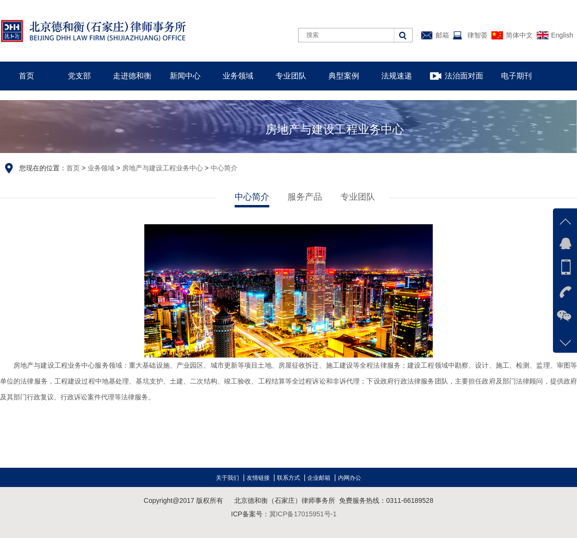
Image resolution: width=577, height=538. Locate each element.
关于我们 (227, 477)
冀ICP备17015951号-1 (303, 514)
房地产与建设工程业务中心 (162, 168)
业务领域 (238, 76)
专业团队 (291, 76)
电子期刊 (516, 76)
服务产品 (305, 197)
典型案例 (343, 76)
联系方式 (288, 477)
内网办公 (349, 477)
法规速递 (396, 76)
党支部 (79, 76)
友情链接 (258, 477)
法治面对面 (464, 76)
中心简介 (224, 168)
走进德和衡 (132, 76)
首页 (26, 76)
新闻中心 (185, 76)
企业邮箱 (318, 477)
